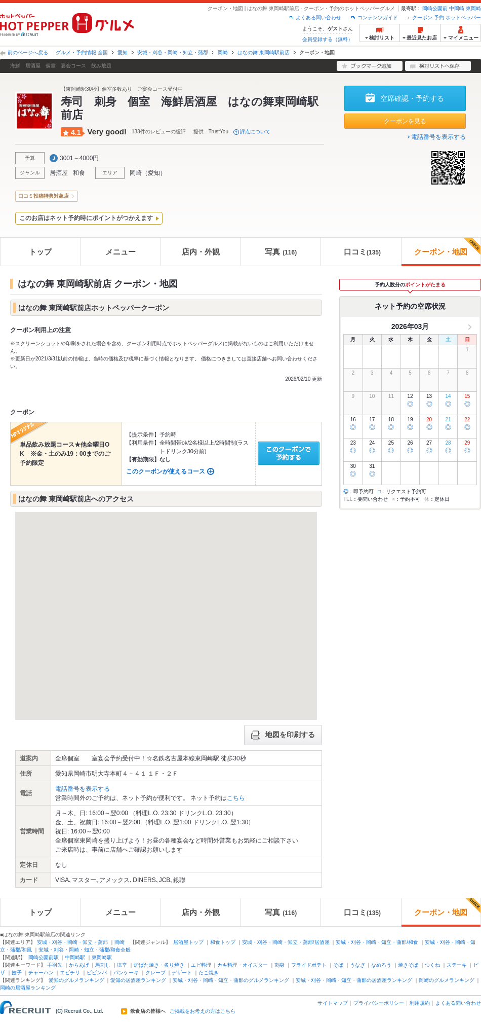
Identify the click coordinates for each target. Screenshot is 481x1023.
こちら (236, 797)
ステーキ (457, 965)
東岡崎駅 (102, 957)
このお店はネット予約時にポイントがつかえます (86, 218)
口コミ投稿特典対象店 (43, 196)
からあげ (79, 965)
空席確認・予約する (412, 98)
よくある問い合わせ (318, 17)
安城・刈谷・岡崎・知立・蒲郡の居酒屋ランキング (354, 980)
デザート (182, 972)
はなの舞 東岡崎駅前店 (263, 52)
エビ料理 (201, 965)
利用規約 (420, 1003)
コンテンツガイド (377, 17)
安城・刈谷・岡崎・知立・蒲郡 (172, 52)
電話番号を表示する (438, 136)
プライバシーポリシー (378, 1003)
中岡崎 (456, 8)
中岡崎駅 (75, 957)
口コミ (362, 251)
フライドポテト (309, 965)
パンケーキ (126, 972)
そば (338, 965)
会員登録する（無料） (327, 39)
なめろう (381, 965)
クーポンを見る (405, 121)
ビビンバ (97, 972)
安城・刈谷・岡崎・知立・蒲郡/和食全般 (84, 950)
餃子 (17, 972)
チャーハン (41, 972)
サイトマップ (332, 1003)
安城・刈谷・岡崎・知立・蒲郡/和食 (377, 942)
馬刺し (102, 965)
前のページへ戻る (28, 52)
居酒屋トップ (188, 942)
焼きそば (408, 965)
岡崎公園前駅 (43, 957)
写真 (281, 251)
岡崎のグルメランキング (446, 980)
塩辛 (122, 965)
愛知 (122, 52)
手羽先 (54, 965)
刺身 (279, 965)
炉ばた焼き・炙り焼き (159, 965)
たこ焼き (208, 972)
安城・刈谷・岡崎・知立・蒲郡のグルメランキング (231, 980)
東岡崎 (473, 8)
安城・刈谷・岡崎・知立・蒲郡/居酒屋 (286, 942)
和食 (79, 172)
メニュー (120, 251)
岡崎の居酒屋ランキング (28, 988)
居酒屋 (59, 172)
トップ (40, 251)
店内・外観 (201, 251)
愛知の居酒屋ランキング (138, 980)
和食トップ (222, 942)
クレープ (155, 972)
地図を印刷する (283, 735)
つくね (432, 965)
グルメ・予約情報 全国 (82, 52)
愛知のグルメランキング (76, 980)
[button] (172, 606)
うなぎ (357, 965)
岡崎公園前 (435, 8)
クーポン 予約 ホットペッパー (446, 17)
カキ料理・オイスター (242, 965)
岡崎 (223, 52)
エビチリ (70, 972)
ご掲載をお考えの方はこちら (202, 1011)
